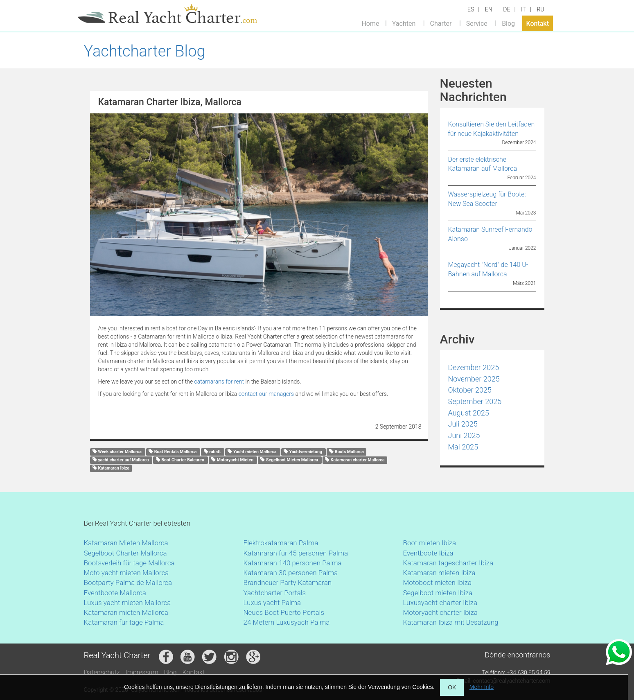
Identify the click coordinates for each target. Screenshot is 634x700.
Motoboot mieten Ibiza (437, 582)
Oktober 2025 (470, 390)
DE (506, 9)
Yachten (403, 23)
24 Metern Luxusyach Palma (287, 622)
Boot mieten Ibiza (429, 543)
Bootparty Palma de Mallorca (128, 582)
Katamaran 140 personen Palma (293, 563)
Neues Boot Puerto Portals (284, 612)
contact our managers (266, 394)
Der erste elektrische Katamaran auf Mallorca (482, 164)
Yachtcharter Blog (144, 51)
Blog (508, 23)
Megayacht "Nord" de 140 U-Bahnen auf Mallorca (488, 269)
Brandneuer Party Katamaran (288, 582)
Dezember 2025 (473, 367)
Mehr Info (481, 687)
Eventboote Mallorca (116, 593)
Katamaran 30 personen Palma (291, 573)
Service (476, 23)
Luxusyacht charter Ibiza (440, 602)
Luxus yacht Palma (272, 602)
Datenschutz (102, 672)
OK (452, 687)
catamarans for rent (220, 381)
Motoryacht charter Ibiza (440, 612)
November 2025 (474, 379)
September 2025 (475, 401)
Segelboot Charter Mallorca (125, 553)
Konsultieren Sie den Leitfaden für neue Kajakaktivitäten (491, 129)
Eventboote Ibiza (428, 553)
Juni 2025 (464, 435)
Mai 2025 (463, 447)
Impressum (142, 672)
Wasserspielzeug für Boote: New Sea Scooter (487, 199)
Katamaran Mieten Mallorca (126, 543)
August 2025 (468, 413)
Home (370, 23)
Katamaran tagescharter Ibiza (448, 563)
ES (470, 9)
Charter (441, 23)
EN (488, 9)
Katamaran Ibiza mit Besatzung (451, 622)
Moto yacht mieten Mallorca (126, 573)
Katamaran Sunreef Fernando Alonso (490, 234)
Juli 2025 (463, 424)
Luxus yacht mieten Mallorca (127, 602)
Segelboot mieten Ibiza (438, 593)
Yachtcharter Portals (275, 593)
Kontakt (537, 23)
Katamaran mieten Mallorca (126, 612)
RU (540, 9)
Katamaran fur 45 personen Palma (296, 553)
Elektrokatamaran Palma (281, 543)
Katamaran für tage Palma (124, 622)
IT (523, 9)
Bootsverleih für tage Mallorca (129, 563)
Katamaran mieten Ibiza (439, 573)
